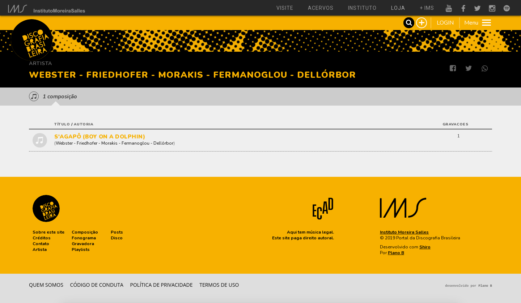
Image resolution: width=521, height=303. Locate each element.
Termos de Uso (219, 284)
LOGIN (445, 23)
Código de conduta (96, 284)
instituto (362, 8)
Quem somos (46, 284)
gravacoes (455, 124)
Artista (40, 63)
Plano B (396, 253)
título (62, 124)
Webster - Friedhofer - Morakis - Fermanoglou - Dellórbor (114, 143)
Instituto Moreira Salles (404, 232)
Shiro (425, 247)
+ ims (427, 8)
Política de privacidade (161, 284)
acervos (321, 8)
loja (398, 8)
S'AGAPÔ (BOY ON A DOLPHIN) (99, 136)
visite (284, 8)
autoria (84, 124)
